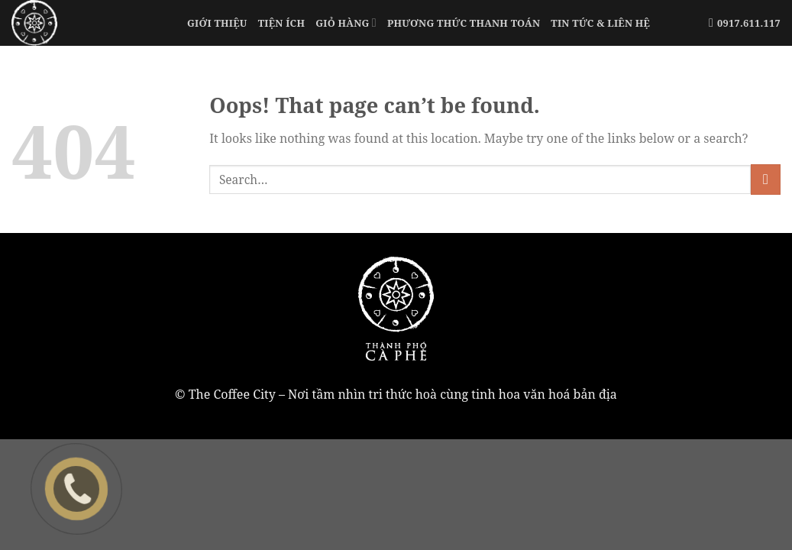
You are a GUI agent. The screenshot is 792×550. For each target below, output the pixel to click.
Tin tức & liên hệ (600, 23)
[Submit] (766, 179)
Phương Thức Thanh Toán (463, 23)
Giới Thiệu (217, 23)
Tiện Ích (281, 23)
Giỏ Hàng (346, 22)
